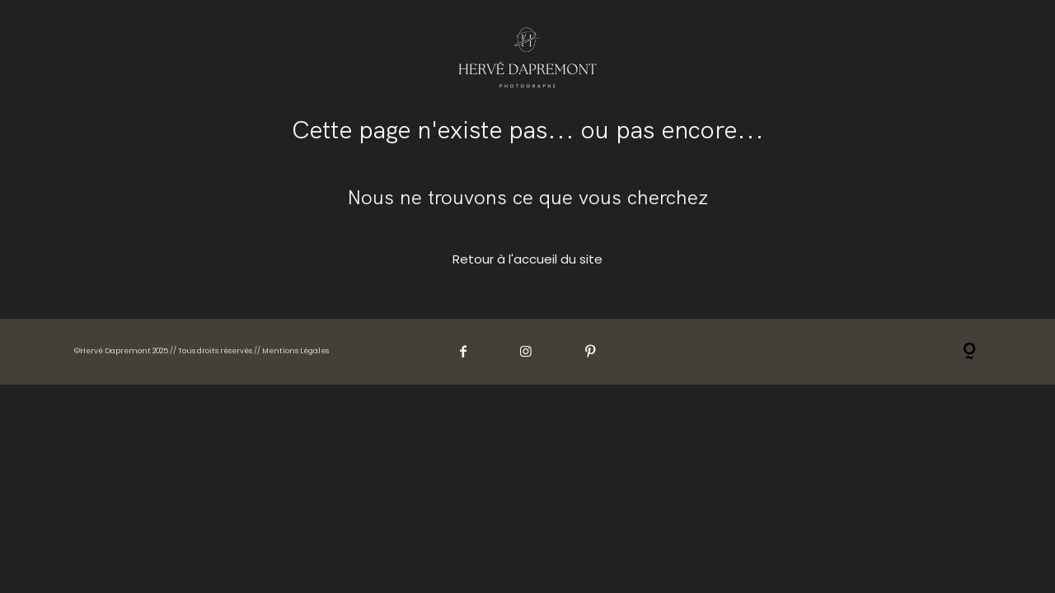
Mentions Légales (295, 351)
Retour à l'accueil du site (527, 259)
